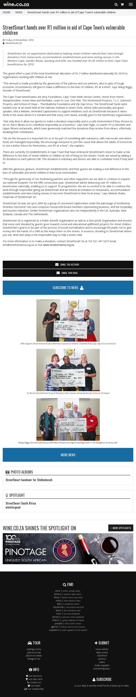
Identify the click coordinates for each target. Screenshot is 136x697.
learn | (68, 610)
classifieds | (68, 607)
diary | (68, 603)
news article (102, 649)
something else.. (102, 668)
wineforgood (13, 507)
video (102, 662)
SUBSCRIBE (102, 679)
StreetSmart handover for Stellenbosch (29, 479)
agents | (68, 626)
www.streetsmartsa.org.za (58, 245)
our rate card (34, 679)
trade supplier (102, 665)
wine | (68, 590)
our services (34, 675)
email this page (70, 273)
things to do (34, 658)
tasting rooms (34, 649)
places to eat (34, 652)
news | (68, 600)
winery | (68, 594)
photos (102, 658)
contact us (34, 682)
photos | (68, 616)
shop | (68, 597)
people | (68, 623)
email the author (69, 264)
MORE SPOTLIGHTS (122, 528)
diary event (102, 652)
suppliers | (68, 630)
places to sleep (34, 655)
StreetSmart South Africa (21, 503)
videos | (68, 620)
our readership (34, 688)
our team (34, 685)
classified (102, 655)
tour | (68, 613)
